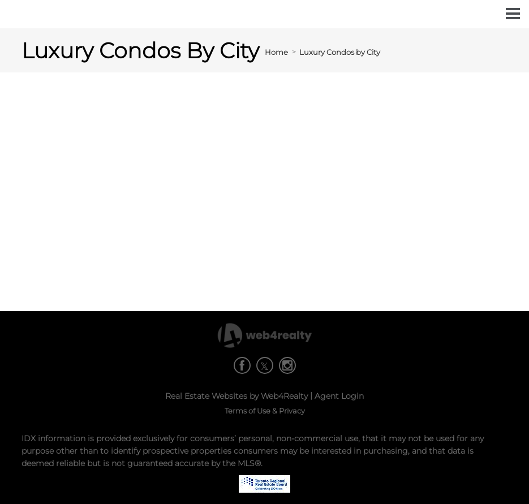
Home (276, 52)
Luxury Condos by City (339, 52)
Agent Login (339, 396)
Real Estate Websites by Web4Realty (236, 396)
